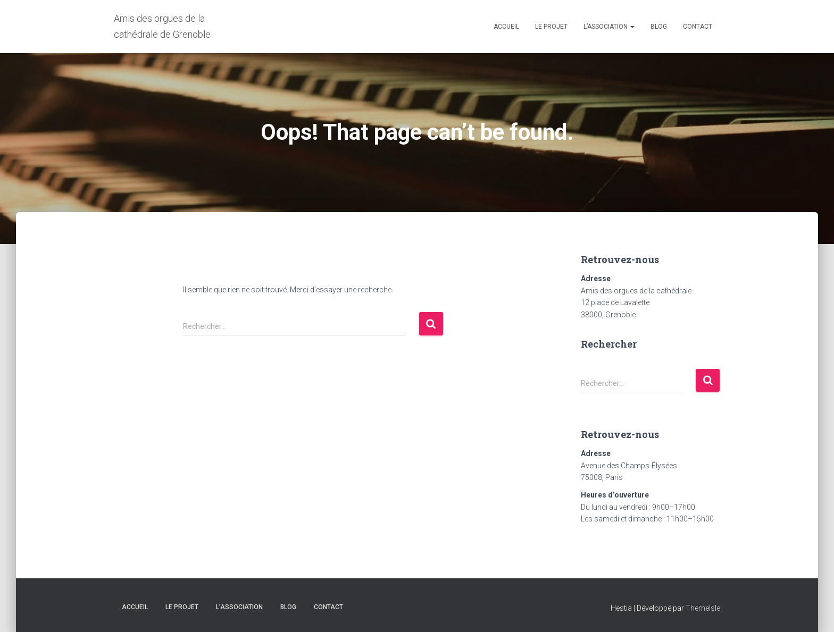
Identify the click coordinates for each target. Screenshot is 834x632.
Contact (697, 26)
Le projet (551, 26)
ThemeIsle (703, 608)
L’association (609, 26)
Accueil (506, 26)
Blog (658, 26)
